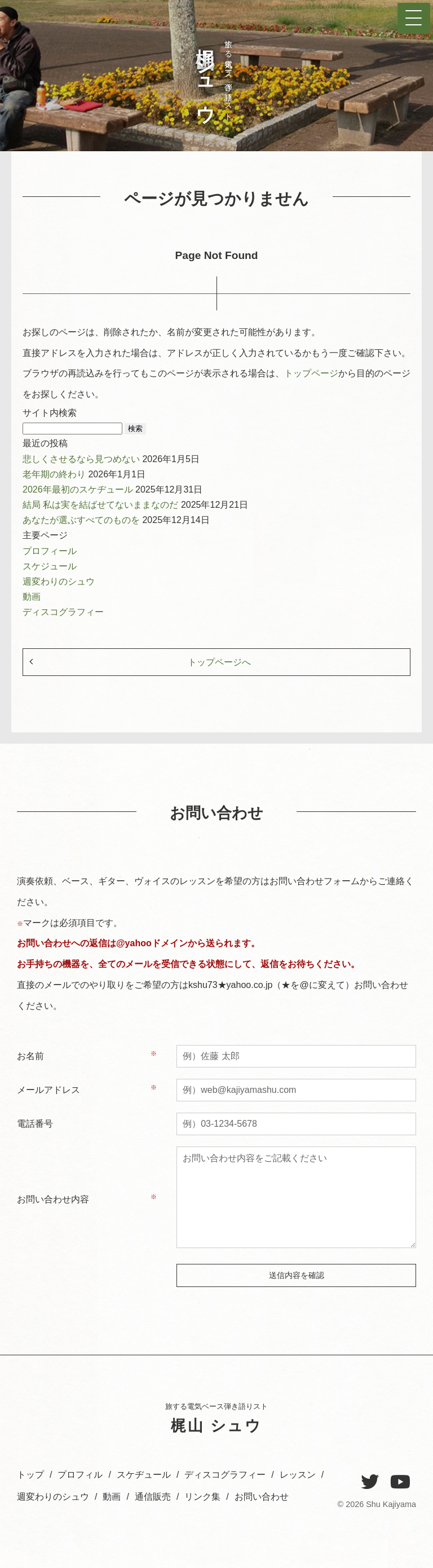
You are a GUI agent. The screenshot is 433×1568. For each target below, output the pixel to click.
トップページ (311, 373)
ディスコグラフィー (63, 612)
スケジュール (50, 566)
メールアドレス (48, 1090)
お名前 (30, 1056)
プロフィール (50, 551)
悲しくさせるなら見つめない (82, 459)
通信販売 (153, 1496)
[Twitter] (370, 1482)
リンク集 (202, 1496)
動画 (32, 596)
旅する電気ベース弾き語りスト (211, 75)
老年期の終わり (55, 474)
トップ (30, 1474)
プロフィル (80, 1474)
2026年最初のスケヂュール (79, 489)
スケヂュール (144, 1474)
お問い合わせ (262, 1496)
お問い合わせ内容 (53, 1199)
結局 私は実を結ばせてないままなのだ (102, 505)
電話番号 (35, 1123)
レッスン (298, 1474)
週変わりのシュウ (59, 581)
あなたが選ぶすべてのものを (82, 520)
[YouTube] (400, 1482)
